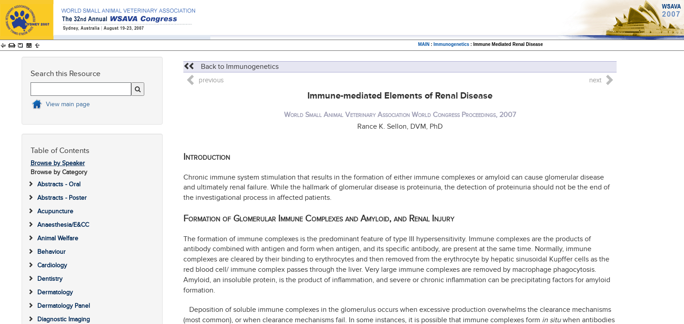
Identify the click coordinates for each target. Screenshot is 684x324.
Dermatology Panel (63, 305)
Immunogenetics (451, 44)
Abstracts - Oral (58, 184)
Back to (231, 67)
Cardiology (52, 265)
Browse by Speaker (58, 163)
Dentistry (49, 278)
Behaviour (51, 251)
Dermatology (55, 292)
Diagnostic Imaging (63, 319)
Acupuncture (55, 211)
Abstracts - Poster (62, 197)
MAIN (424, 44)
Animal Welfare (57, 238)
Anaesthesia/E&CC (63, 224)
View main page (68, 104)
